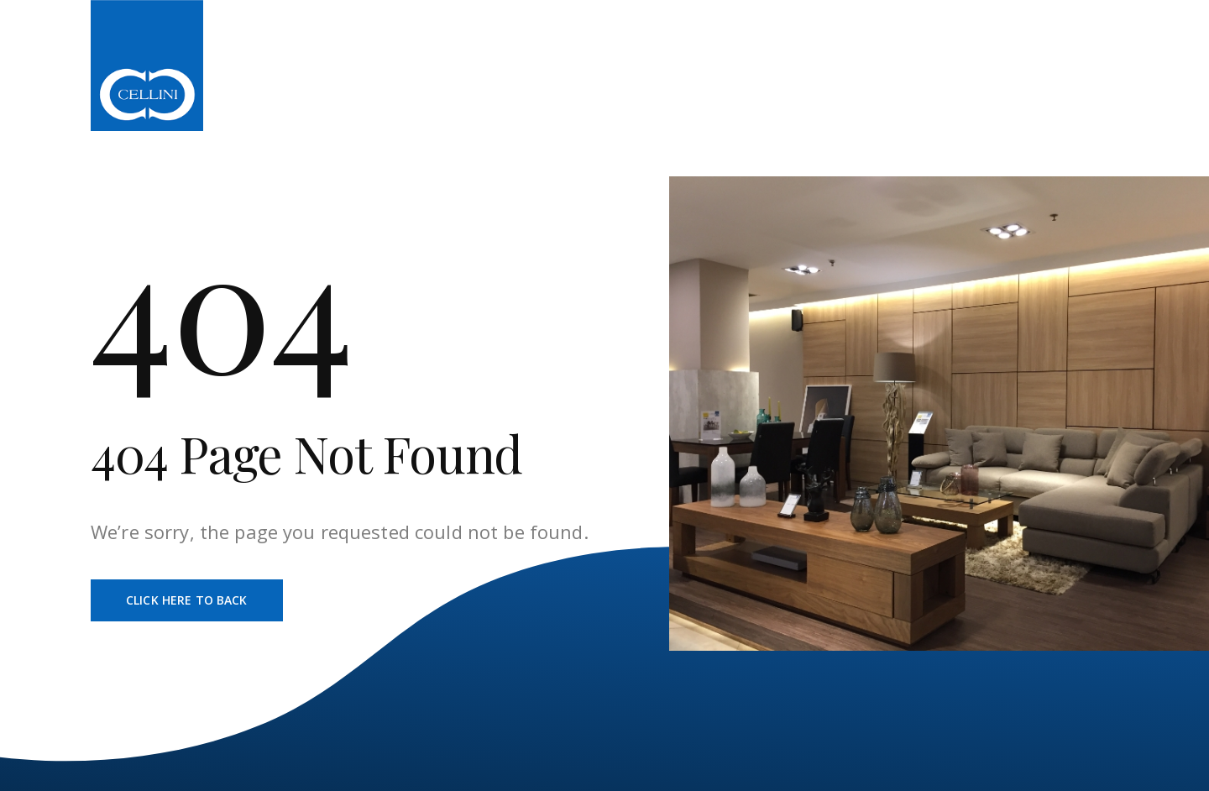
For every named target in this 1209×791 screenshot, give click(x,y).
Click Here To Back (187, 600)
